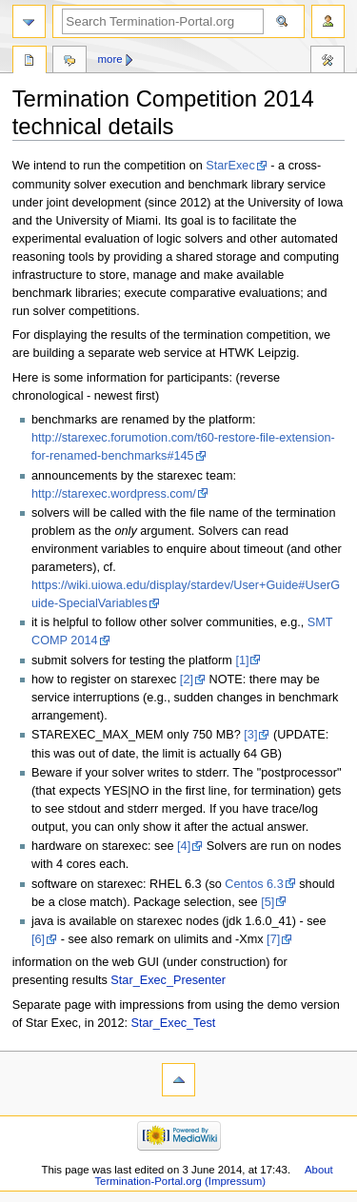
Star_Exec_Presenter (168, 980)
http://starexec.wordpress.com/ (113, 494)
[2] (186, 679)
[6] (38, 939)
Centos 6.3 (254, 884)
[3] (250, 734)
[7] (273, 939)
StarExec (230, 165)
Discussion (69, 62)
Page (29, 62)
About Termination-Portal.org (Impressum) (213, 1175)
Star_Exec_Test (173, 1023)
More (110, 59)
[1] (241, 660)
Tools (327, 62)
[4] (183, 846)
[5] (267, 902)
